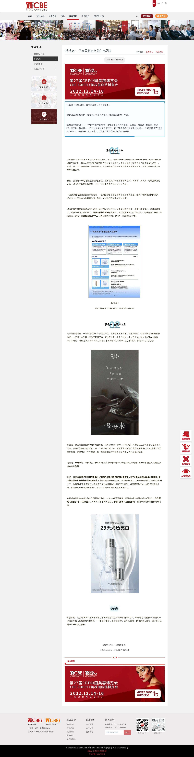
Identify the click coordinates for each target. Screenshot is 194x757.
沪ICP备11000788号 (97, 754)
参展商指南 (71, 739)
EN (158, 3)
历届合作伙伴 (45, 69)
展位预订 (70, 732)
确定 (127, 732)
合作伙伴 (89, 728)
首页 (30, 16)
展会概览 (70, 724)
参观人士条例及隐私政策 (97, 751)
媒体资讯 (36, 47)
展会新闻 (45, 59)
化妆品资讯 (45, 64)
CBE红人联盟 (45, 54)
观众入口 (161, 16)
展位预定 (147, 16)
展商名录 (70, 728)
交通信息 (89, 732)
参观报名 (70, 735)
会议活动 (89, 724)
